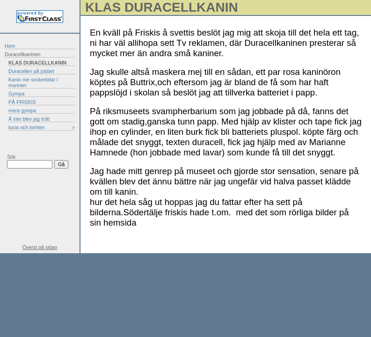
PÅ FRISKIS (22, 102)
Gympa (16, 93)
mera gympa (22, 110)
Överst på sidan (40, 247)
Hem (10, 46)
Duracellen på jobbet (31, 71)
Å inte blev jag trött (29, 119)
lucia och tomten (26, 127)
